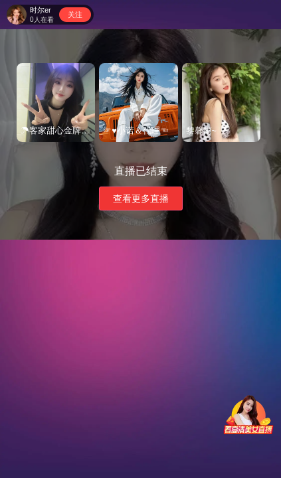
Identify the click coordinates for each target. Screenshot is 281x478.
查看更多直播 (141, 198)
